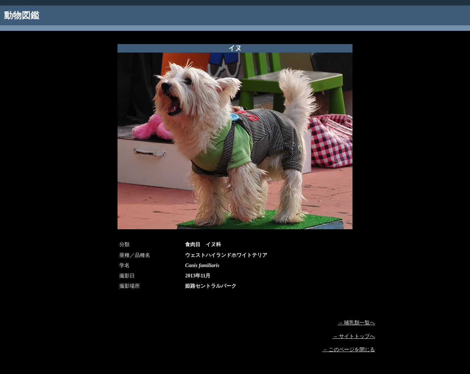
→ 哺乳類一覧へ (356, 323)
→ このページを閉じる (348, 349)
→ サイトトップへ (354, 336)
